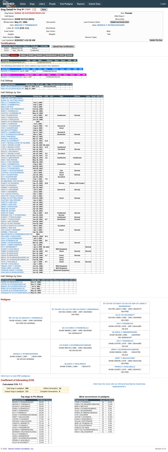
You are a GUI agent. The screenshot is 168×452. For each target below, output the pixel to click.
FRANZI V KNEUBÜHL (9, 139)
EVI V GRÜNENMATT (9, 247)
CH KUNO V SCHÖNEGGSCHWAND (75, 345)
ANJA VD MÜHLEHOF (9, 115)
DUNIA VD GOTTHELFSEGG (12, 198)
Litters (42, 4)
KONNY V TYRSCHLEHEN (11, 217)
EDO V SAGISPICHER (9, 175)
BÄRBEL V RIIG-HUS (9, 232)
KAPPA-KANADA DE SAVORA (12, 226)
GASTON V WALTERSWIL (11, 200)
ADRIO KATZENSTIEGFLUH (11, 282)
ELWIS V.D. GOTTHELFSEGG (12, 100)
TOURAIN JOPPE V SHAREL (12, 270)
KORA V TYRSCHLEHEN (10, 219)
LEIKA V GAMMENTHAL (10, 164)
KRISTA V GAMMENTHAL (11, 132)
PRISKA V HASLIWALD (125, 367)
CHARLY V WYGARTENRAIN (12, 170)
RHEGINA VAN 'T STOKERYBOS (13, 215)
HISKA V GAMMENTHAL (10, 105)
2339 (17, 28)
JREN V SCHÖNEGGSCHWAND (125, 349)
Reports (80, 4)
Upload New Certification (63, 46)
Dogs (32, 4)
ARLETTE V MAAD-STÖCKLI (12, 196)
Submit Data (94, 4)
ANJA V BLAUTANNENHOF (11, 238)
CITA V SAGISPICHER (9, 128)
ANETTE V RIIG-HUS (9, 202)
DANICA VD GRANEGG (10, 183)
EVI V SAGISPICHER (9, 177)
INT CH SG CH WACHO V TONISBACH (26, 318)
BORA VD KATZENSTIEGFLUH (13, 288)
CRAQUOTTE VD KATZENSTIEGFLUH (15, 293)
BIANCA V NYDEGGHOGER (110, 25)
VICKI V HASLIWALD (9, 262)
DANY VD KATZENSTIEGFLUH (12, 86)
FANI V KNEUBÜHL (8, 136)
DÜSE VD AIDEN (7, 213)
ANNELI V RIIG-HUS (8, 204)
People (52, 4)
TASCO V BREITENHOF (10, 158)
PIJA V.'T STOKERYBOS (10, 168)
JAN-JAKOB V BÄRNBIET (11, 230)
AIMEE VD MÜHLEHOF (10, 251)
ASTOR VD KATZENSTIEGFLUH (13, 284)
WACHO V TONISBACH (26, 25)
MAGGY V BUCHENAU (9, 151)
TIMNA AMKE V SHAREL (10, 268)
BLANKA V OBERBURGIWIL (124, 332)
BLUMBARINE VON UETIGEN (12, 181)
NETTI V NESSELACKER (10, 153)
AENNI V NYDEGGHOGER (11, 243)
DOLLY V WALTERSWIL (10, 162)
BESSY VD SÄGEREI (9, 179)
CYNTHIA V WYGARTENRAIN (12, 173)
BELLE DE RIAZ (7, 107)
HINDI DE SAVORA (8, 211)
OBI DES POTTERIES (9, 130)
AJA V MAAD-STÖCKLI (10, 194)
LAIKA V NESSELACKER (10, 145)
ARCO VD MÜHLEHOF (9, 253)
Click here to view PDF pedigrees (15, 376)
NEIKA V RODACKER (9, 207)
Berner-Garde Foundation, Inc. (21, 449)
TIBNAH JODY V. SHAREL (11, 266)
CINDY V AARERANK (9, 124)
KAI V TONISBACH (125, 323)
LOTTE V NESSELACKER (11, 149)
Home (23, 4)
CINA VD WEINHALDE (9, 240)
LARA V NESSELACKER (10, 147)
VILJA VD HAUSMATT (125, 315)
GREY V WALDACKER (125, 358)
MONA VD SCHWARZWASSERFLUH (15, 260)
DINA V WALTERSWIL (9, 160)
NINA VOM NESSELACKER (11, 156)
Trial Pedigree (66, 4)
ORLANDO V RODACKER (11, 236)
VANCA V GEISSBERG (9, 190)
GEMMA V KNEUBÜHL (9, 187)
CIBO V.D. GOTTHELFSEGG (11, 98)
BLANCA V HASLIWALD (75, 364)
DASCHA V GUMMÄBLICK (11, 113)
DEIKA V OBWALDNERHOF (11, 245)
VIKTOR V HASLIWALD (10, 264)
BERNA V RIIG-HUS (8, 228)
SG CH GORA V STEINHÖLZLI (75, 328)
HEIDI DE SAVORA (8, 209)
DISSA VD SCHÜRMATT (10, 141)
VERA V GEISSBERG (9, 192)
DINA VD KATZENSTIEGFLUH (12, 89)
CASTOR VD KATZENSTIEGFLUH (14, 291)
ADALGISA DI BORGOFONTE (12, 272)
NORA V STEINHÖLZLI (9, 111)
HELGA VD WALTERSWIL (11, 224)
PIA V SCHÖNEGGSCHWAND (12, 134)
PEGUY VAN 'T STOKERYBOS (12, 166)
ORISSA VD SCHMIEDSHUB (11, 122)
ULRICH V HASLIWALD (10, 249)
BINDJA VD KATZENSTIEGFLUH (13, 286)
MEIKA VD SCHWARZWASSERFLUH (15, 257)
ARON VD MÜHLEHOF (9, 255)
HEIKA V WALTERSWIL (10, 221)
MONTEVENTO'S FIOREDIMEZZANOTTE (16, 234)
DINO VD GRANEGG (9, 185)
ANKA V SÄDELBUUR (9, 117)
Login (163, 4)
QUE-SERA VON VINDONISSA (12, 109)
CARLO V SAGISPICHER (10, 126)
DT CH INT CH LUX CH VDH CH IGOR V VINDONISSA (75, 309)
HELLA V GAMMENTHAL (10, 103)
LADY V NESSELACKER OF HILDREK (15, 143)
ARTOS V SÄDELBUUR (10, 119)
